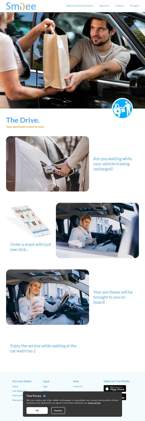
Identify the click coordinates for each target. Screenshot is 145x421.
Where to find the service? (80, 5)
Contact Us (78, 386)
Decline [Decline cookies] (58, 410)
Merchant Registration (22, 395)
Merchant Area (18, 400)
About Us (104, 5)
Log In (134, 5)
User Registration (19, 391)
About (15, 386)
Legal (45, 386)
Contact (119, 5)
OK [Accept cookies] (37, 410)
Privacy (46, 391)
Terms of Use (94, 403)
